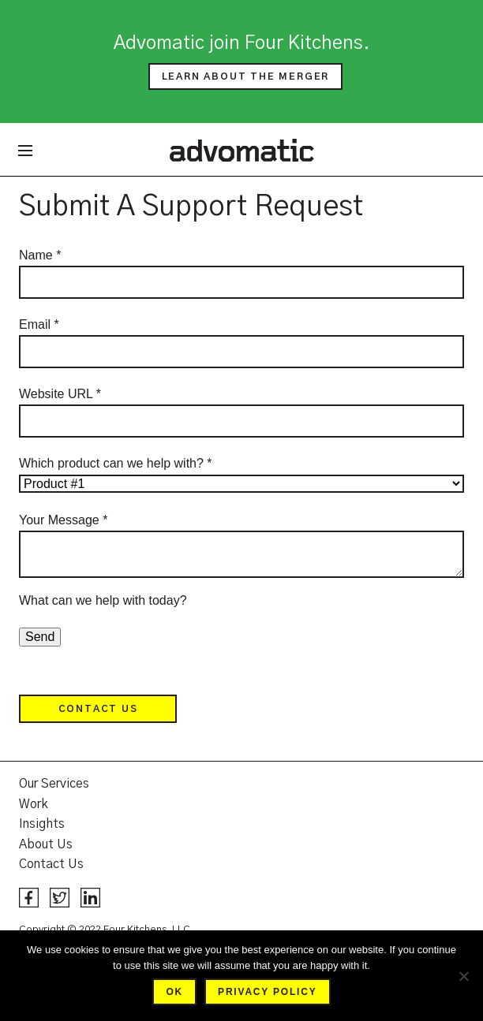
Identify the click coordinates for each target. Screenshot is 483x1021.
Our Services (54, 783)
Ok (174, 991)
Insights (42, 824)
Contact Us (98, 709)
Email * (39, 324)
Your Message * (63, 520)
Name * (40, 255)
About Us (46, 844)
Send (39, 636)
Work (33, 804)
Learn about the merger (246, 76)
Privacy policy (267, 991)
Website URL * (60, 394)
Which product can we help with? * (115, 463)
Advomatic (242, 149)
